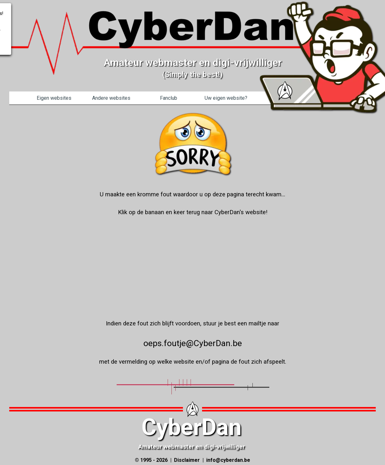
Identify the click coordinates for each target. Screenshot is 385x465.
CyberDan (192, 427)
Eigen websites (54, 98)
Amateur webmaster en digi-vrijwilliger (191, 446)
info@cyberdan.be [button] (228, 460)
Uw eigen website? (226, 98)
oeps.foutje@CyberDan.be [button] (192, 343)
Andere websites (111, 98)
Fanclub (168, 98)
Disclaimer (187, 460)
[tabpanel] (192, 203)
